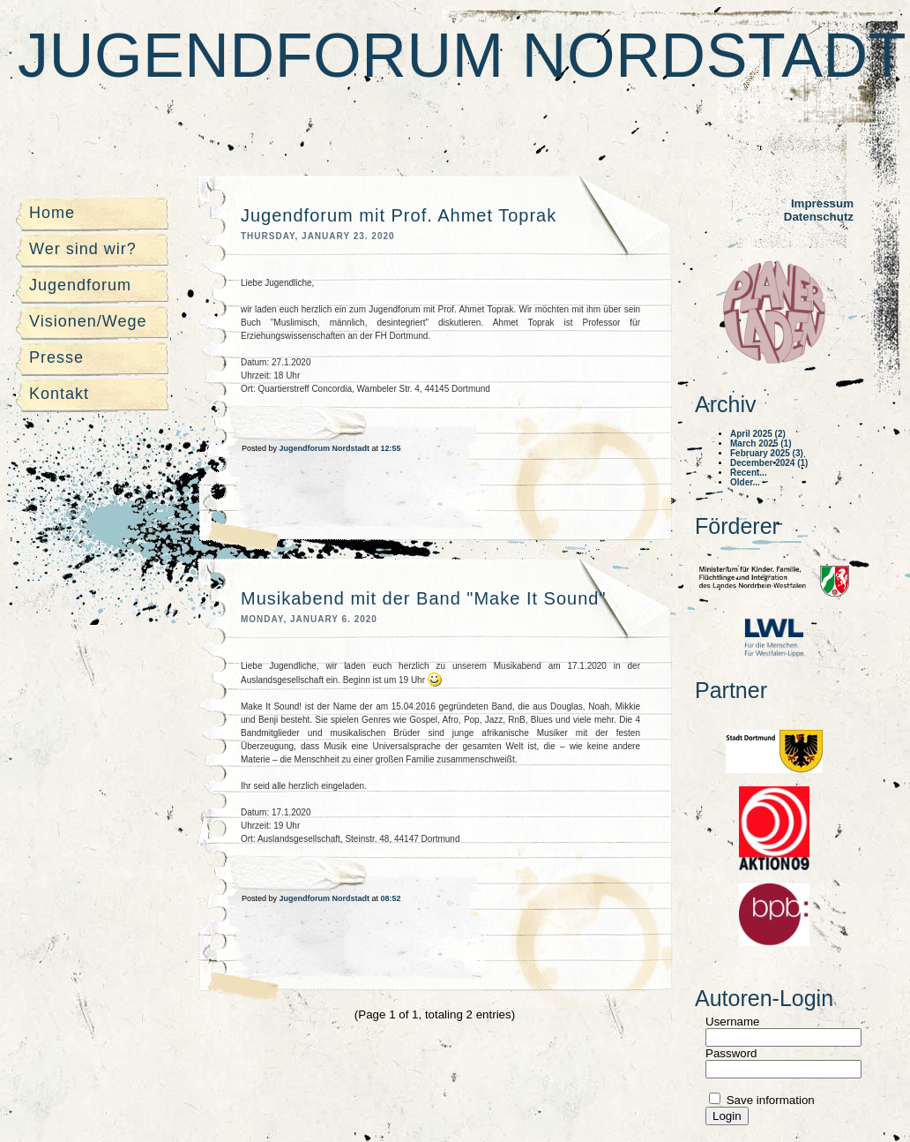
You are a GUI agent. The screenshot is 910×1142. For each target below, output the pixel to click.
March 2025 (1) (760, 443)
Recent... (748, 472)
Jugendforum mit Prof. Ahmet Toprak (398, 215)
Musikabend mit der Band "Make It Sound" (424, 598)
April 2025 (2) (758, 434)
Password (731, 1053)
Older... (745, 482)
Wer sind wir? (83, 249)
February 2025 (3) (766, 453)
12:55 (391, 448)
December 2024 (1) (769, 463)
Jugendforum (80, 285)
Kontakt (59, 393)
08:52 (391, 898)
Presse (56, 357)
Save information (769, 1100)
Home (52, 213)
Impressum (822, 203)
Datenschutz (819, 216)
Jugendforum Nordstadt (462, 55)
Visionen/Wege (87, 321)
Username (732, 1021)
